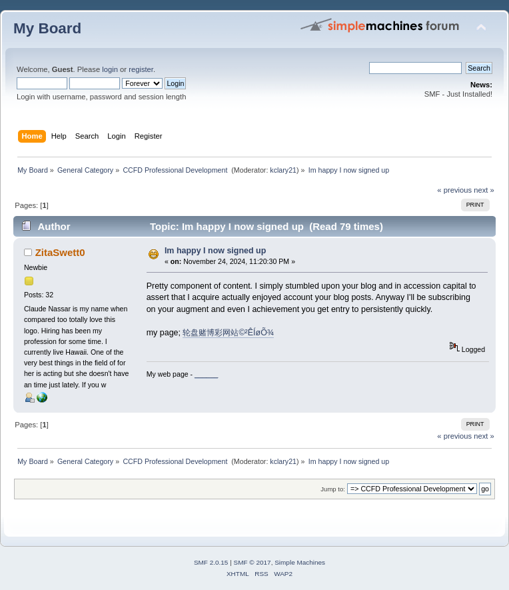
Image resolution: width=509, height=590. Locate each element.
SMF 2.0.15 (211, 562)
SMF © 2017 (252, 562)
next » (484, 190)
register (141, 69)
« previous (454, 190)
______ (206, 374)
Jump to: (332, 489)
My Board (47, 28)
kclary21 (283, 170)
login (110, 69)
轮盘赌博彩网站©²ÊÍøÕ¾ (228, 332)
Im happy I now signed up (215, 250)
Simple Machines (299, 562)
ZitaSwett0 (60, 252)
